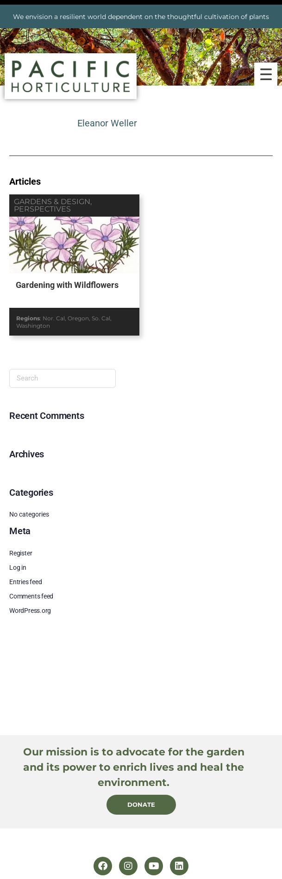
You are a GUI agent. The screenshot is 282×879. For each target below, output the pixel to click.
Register (20, 553)
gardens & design (52, 201)
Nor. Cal (54, 318)
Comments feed (31, 596)
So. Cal (101, 318)
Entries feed (25, 582)
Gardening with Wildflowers (67, 285)
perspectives (42, 209)
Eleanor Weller (107, 123)
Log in (17, 567)
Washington (33, 325)
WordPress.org (30, 610)
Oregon (78, 318)
